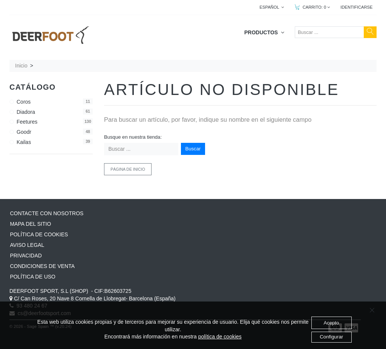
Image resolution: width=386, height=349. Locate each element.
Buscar (193, 149)
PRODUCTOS (264, 32)
